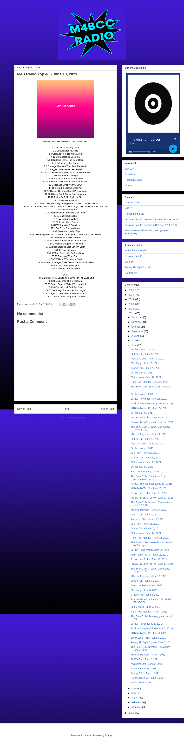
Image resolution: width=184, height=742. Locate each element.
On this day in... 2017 (142, 372)
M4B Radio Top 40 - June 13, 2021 (149, 554)
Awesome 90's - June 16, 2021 (147, 519)
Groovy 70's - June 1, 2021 (145, 673)
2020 (132, 712)
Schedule (130, 174)
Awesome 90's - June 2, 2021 (146, 663)
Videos (128, 185)
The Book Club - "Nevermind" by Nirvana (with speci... (148, 477)
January (136, 707)
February (136, 702)
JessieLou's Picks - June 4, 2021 (148, 637)
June (134, 345)
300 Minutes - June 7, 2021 (145, 607)
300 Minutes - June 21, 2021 (146, 462)
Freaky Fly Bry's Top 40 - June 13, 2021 (152, 564)
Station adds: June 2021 (144, 682)
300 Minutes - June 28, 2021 (146, 377)
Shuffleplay (131, 273)
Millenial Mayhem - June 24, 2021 (149, 434)
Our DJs (129, 168)
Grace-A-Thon (132, 202)
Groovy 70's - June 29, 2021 (146, 368)
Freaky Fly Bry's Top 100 (138, 267)
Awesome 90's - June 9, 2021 (146, 585)
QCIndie (129, 261)
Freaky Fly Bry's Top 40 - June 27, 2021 (152, 422)
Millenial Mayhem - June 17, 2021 (149, 509)
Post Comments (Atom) (72, 417)
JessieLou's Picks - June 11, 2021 (149, 559)
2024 (132, 299)
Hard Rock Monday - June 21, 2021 (150, 471)
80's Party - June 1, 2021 (144, 668)
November (137, 322)
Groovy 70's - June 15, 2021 (146, 528)
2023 (132, 304)
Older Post (107, 408)
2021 (132, 313)
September (137, 331)
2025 (132, 294)
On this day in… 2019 (142, 349)
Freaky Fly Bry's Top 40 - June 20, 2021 (152, 497)
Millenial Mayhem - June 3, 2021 (148, 654)
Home (66, 408)
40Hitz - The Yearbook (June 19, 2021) (151, 483)
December (137, 317)
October (136, 326)
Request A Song (133, 179)
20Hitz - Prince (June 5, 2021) (147, 623)
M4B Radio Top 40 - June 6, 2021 (148, 633)
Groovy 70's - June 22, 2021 (146, 457)
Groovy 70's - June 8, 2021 (145, 594)
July (133, 340)
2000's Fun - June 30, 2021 (145, 354)
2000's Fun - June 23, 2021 (145, 439)
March (135, 697)
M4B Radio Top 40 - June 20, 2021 (149, 488)
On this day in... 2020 (142, 394)
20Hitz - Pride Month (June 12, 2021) (150, 550)
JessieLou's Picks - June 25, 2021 (149, 417)
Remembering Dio (134, 213)
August (135, 336)
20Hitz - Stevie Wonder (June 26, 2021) (152, 403)
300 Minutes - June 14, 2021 (146, 533)
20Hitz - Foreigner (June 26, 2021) (149, 398)
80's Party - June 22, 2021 (145, 452)
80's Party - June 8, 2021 (144, 590)
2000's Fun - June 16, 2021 (145, 514)
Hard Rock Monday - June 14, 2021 (150, 537)
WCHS (128, 208)
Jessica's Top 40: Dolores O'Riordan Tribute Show (151, 219)
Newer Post (24, 408)
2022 (132, 308)
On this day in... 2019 (142, 448)
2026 (132, 290)
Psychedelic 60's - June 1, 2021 (148, 677)
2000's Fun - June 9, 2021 (145, 580)
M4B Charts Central (135, 250)
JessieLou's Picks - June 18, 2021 (149, 493)
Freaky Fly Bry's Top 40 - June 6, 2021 (151, 642)
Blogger (109, 735)
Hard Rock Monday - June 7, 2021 (149, 611)
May (133, 688)
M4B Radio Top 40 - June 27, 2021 (149, 408)
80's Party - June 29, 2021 (145, 363)
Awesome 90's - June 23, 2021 (147, 443)
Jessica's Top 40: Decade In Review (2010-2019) (151, 225)
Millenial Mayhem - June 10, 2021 (149, 576)
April (134, 693)
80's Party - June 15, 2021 (145, 523)
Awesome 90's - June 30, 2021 (147, 358)
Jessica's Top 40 (133, 256)
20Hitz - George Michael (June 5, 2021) (152, 628)
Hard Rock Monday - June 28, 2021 (150, 382)
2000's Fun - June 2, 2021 (145, 659)
